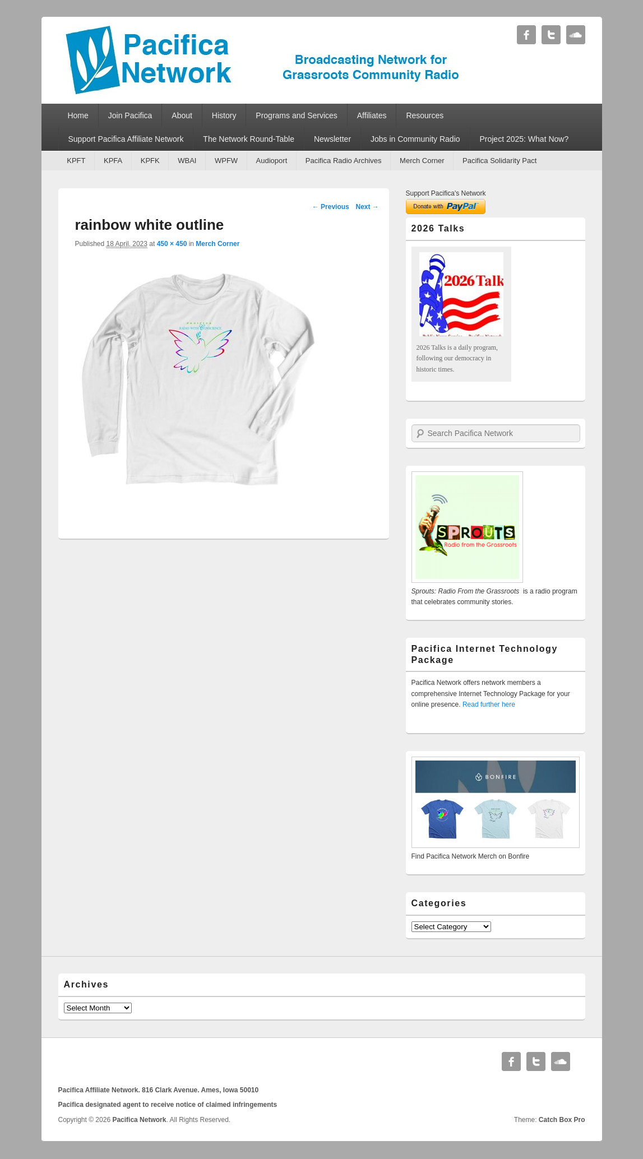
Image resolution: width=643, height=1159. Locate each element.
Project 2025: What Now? (523, 139)
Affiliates (372, 115)
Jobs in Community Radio (415, 139)
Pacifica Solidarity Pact (499, 160)
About (182, 115)
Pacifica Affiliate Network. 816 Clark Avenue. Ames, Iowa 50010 (158, 1090)
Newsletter (332, 139)
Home (77, 115)
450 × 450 (172, 244)
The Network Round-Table (248, 139)
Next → (366, 207)
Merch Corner (422, 160)
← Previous (330, 207)
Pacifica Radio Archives (344, 160)
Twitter (551, 34)
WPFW (226, 160)
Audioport (272, 160)
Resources (424, 115)
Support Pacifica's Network (446, 193)
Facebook (526, 34)
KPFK (150, 160)
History (224, 115)
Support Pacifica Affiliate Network (125, 139)
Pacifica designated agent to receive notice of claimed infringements (167, 1105)
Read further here (488, 704)
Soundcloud (575, 34)
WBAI (187, 160)
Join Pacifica (130, 115)
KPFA (113, 160)
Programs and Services (296, 115)
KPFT (76, 160)
